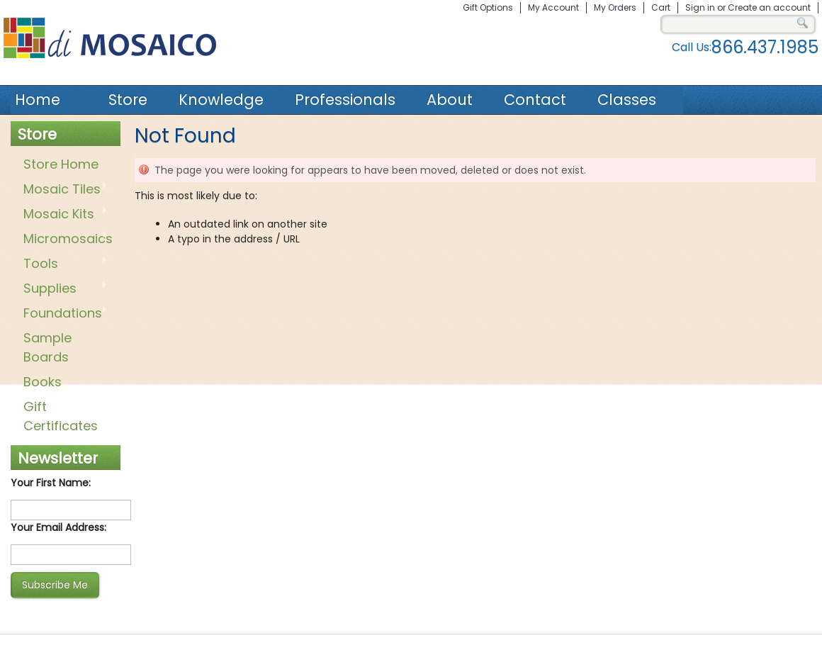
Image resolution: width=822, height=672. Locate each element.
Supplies (63, 289)
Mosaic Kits (63, 215)
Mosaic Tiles (63, 190)
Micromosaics (65, 240)
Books (42, 382)
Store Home (60, 164)
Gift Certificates (60, 416)
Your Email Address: (58, 527)
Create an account (769, 7)
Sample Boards (47, 347)
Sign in (700, 7)
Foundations (63, 314)
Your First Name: (51, 483)
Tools (63, 264)
